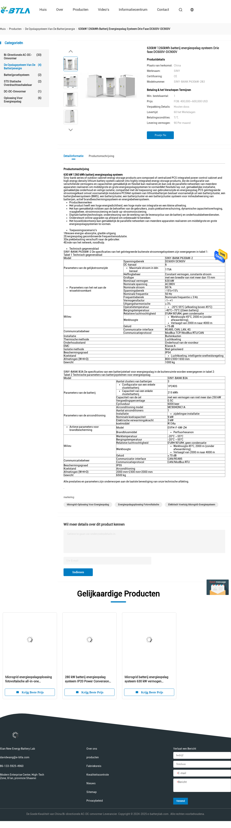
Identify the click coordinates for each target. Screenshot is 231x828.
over (59, 10)
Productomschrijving (101, 156)
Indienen (78, 572)
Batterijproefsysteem (22, 75)
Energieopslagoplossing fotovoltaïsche (138, 504)
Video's (103, 10)
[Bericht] (202, 785)
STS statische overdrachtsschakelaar (22, 83)
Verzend (180, 801)
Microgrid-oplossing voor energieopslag (88, 504)
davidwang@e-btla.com (14, 757)
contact (163, 10)
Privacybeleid (94, 800)
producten (80, 10)
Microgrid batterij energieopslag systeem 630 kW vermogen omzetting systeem (146, 679)
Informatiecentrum (133, 10)
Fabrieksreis (93, 766)
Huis (43, 10)
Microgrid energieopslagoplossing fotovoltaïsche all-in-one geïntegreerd (28, 679)
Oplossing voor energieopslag (22, 99)
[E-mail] (202, 773)
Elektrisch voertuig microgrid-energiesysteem (191, 504)
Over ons (91, 748)
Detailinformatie (73, 156)
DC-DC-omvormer (22, 91)
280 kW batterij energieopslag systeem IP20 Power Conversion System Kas (87, 679)
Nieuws (90, 783)
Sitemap (91, 792)
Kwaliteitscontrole (97, 774)
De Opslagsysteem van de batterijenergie (22, 66)
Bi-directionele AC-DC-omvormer (22, 56)
